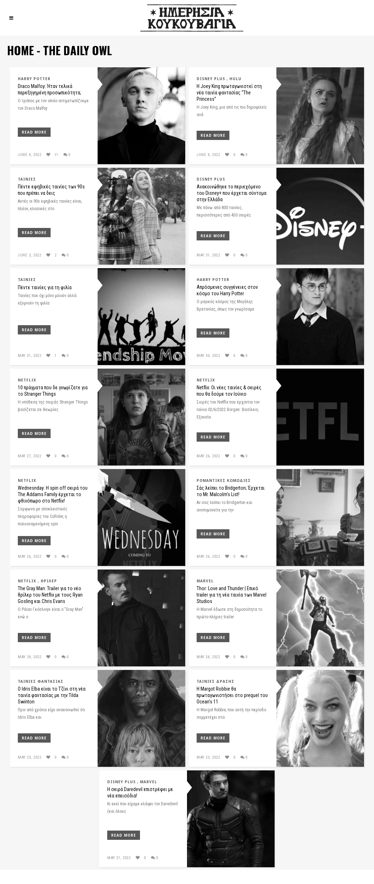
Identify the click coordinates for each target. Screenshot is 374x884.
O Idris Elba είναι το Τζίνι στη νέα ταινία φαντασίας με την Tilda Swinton (51, 695)
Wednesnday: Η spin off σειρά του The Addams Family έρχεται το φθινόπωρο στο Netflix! (53, 494)
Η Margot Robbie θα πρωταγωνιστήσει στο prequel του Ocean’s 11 (232, 695)
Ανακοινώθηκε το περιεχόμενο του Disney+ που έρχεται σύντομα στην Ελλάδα (231, 193)
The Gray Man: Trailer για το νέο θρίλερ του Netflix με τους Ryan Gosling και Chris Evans (50, 595)
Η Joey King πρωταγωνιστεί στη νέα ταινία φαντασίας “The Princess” (229, 92)
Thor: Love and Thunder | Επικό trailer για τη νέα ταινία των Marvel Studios (231, 595)
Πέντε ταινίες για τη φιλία (45, 287)
